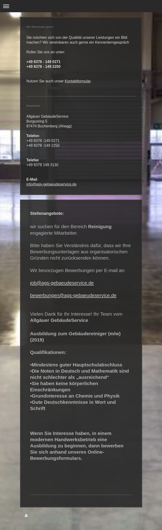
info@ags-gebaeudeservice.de (52, 184)
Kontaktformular (78, 81)
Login (132, 515)
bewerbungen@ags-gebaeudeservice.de (73, 295)
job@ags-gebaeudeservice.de (62, 282)
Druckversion (42, 515)
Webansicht (124, 522)
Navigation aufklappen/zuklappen (81, 6)
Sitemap (71, 515)
